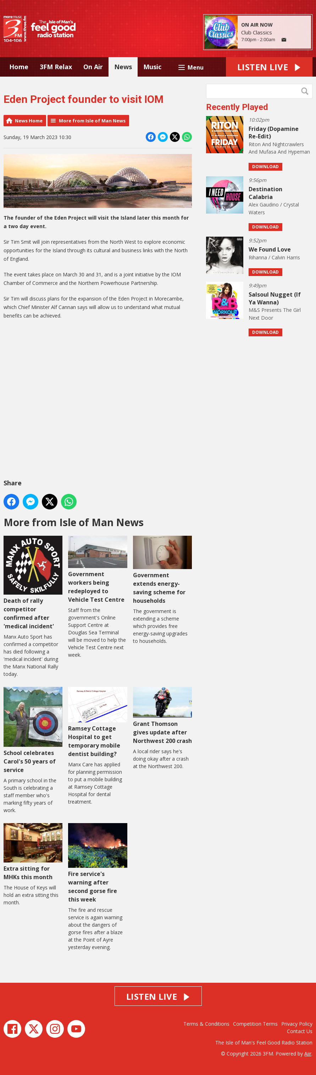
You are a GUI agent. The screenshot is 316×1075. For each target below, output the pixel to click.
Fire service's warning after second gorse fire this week (97, 863)
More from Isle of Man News (92, 120)
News (123, 66)
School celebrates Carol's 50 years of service (33, 730)
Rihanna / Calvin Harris (274, 257)
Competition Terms (255, 1023)
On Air (93, 66)
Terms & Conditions (206, 1023)
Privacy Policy (296, 1023)
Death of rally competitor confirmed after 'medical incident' (33, 583)
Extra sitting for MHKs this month (33, 852)
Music (152, 66)
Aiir (307, 1053)
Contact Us (299, 1031)
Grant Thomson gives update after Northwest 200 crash (162, 716)
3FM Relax (56, 66)
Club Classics (256, 32)
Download (265, 167)
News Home (29, 120)
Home (18, 66)
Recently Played (237, 107)
